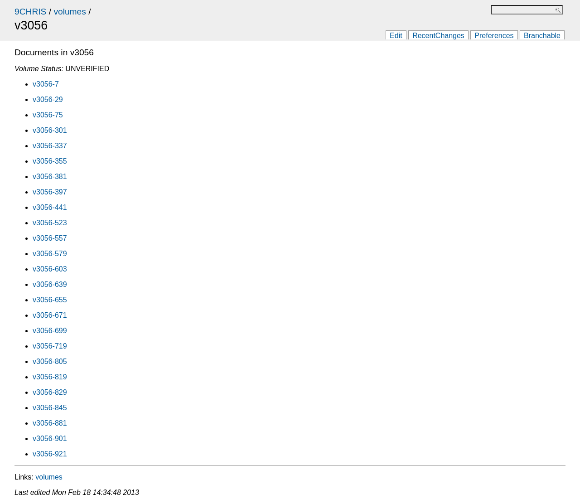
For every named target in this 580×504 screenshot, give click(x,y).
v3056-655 (50, 300)
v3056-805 (50, 361)
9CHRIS (30, 11)
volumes (69, 11)
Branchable (542, 35)
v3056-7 (46, 84)
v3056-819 (50, 377)
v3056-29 (48, 99)
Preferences (493, 35)
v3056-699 (50, 330)
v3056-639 (50, 284)
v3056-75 (48, 115)
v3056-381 (50, 176)
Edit (396, 35)
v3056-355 (50, 161)
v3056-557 (50, 238)
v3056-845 (50, 408)
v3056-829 (50, 392)
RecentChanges (438, 35)
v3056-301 (50, 130)
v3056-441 (50, 207)
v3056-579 (50, 253)
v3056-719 (50, 346)
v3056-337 (50, 146)
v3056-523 (50, 223)
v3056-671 (50, 315)
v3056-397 (50, 192)
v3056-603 (50, 269)
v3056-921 (50, 454)
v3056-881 (50, 423)
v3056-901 (50, 438)
